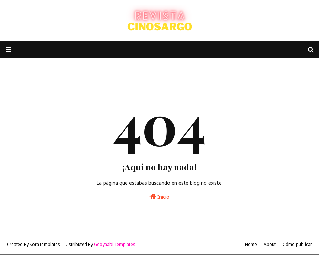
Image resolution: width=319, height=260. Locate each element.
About (270, 244)
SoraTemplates (45, 244)
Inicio (159, 196)
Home (251, 244)
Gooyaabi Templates (114, 244)
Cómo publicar (297, 244)
